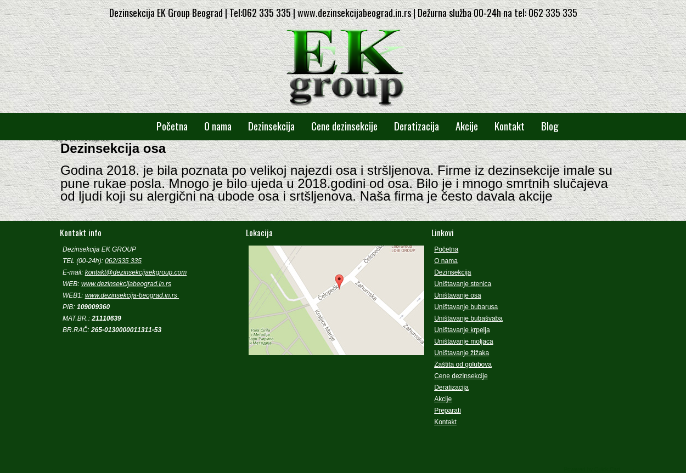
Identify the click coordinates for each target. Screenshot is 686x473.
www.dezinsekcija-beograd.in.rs (131, 295)
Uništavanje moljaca (463, 341)
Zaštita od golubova (463, 364)
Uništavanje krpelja (462, 330)
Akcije (467, 125)
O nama (218, 125)
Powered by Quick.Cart (592, 469)
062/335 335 (123, 261)
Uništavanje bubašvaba (468, 318)
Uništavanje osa (457, 295)
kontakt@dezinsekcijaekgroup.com (136, 272)
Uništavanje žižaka (461, 353)
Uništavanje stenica (462, 284)
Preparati (447, 410)
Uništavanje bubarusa (466, 307)
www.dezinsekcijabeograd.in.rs (126, 284)
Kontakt (509, 125)
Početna (172, 125)
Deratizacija (416, 125)
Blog (550, 125)
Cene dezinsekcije (344, 125)
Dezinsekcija (271, 125)
